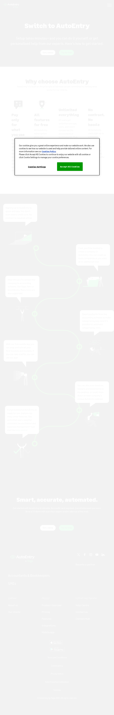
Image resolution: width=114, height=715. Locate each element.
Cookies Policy (49, 151)
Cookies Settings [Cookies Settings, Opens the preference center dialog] (37, 166)
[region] (57, 156)
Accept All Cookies (70, 166)
